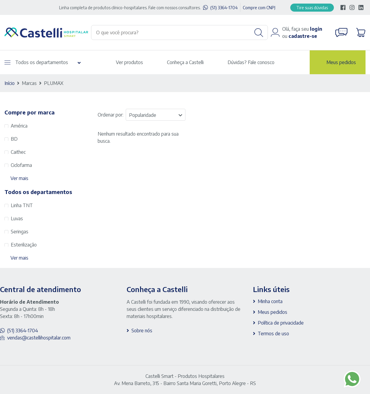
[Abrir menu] (7, 62)
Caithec (18, 152)
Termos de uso (273, 333)
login (316, 29)
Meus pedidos (341, 62)
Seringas (19, 232)
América (19, 126)
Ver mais (19, 178)
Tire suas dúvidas (312, 7)
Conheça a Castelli (185, 62)
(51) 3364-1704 (224, 7)
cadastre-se (302, 36)
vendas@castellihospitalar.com (38, 338)
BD (14, 139)
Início (9, 83)
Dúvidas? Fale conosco (251, 62)
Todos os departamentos (36, 62)
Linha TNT (22, 205)
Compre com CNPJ (259, 7)
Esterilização (24, 245)
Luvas (17, 218)
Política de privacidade (281, 323)
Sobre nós (141, 330)
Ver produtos (129, 62)
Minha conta (270, 301)
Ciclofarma (21, 165)
